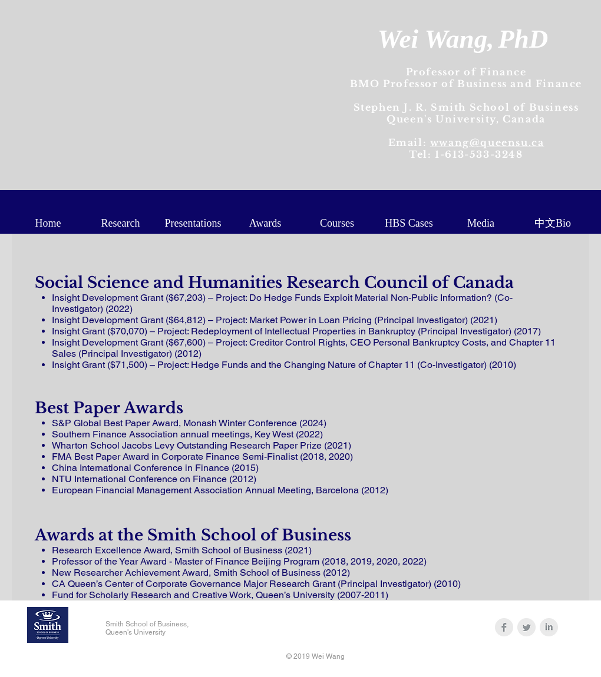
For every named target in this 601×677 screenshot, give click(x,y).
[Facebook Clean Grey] (504, 627)
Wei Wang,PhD (463, 39)
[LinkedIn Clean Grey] (549, 627)
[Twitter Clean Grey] (526, 627)
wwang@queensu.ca (487, 142)
